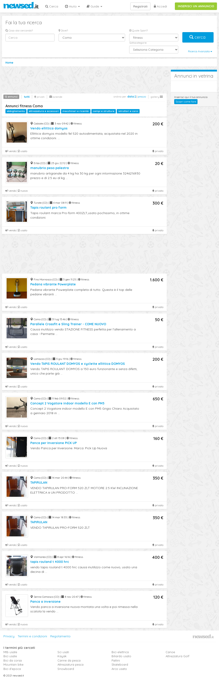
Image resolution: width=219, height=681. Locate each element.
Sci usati (63, 652)
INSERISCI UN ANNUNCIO (196, 6)
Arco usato (119, 669)
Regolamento (60, 636)
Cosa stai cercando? (19, 30)
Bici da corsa (12, 660)
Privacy (8, 636)
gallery (157, 96)
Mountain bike (13, 664)
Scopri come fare (186, 101)
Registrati (140, 6)
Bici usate (10, 656)
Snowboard (65, 669)
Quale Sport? (138, 30)
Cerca (51, 6)
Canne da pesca (69, 660)
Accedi (160, 6)
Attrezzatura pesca (70, 664)
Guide (94, 6)
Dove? (63, 30)
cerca (198, 37)
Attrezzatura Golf (177, 656)
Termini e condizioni (32, 636)
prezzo (142, 96)
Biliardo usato (121, 656)
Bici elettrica (120, 652)
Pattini (116, 660)
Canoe (170, 652)
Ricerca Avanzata (200, 51)
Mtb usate (10, 652)
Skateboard (120, 664)
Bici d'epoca (12, 669)
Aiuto (72, 6)
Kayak (62, 656)
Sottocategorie (138, 42)
